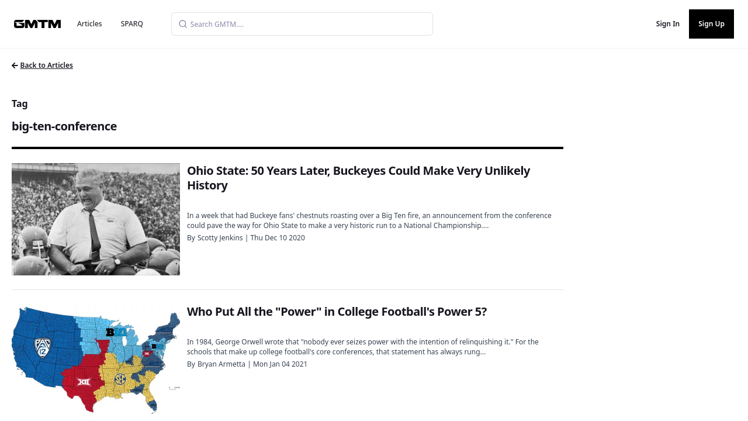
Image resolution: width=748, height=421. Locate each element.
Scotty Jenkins (220, 238)
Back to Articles (42, 65)
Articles (89, 24)
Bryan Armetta (221, 364)
